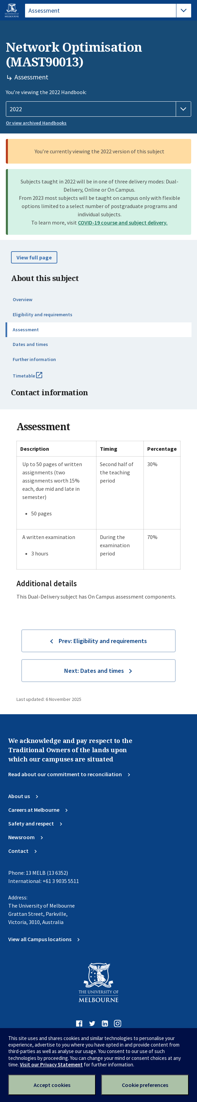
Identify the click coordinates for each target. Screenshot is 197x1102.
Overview (22, 299)
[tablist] (108, 10)
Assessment (26, 329)
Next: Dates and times (94, 671)
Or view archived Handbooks (36, 123)
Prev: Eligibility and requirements (103, 641)
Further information (34, 359)
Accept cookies (52, 1084)
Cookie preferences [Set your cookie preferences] (145, 1084)
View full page (34, 257)
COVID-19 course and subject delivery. (122, 222)
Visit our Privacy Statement (51, 1064)
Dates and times (30, 344)
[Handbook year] (98, 109)
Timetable (35, 378)
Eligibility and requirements (42, 314)
